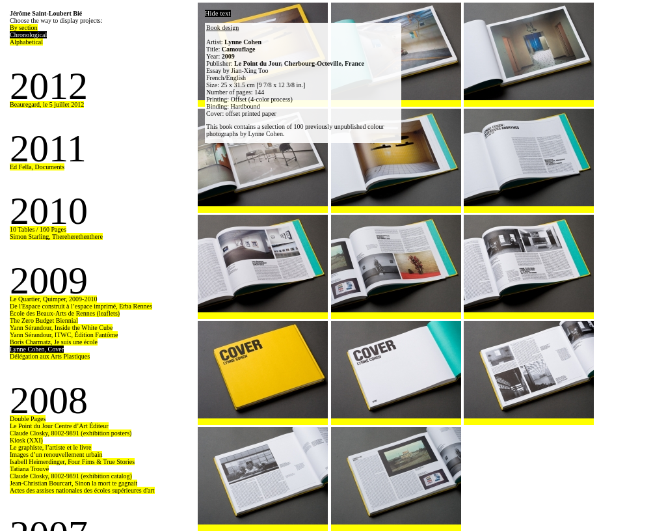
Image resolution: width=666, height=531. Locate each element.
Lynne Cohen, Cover (37, 349)
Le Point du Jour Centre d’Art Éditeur (59, 425)
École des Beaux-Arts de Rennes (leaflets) (65, 313)
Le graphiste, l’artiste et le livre (51, 447)
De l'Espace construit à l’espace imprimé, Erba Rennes (81, 306)
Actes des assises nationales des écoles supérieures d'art (82, 490)
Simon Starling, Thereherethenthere (56, 236)
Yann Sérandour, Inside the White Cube (61, 327)
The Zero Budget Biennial (44, 320)
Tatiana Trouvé (29, 468)
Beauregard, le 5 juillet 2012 (47, 104)
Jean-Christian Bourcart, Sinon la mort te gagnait (73, 483)
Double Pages (28, 418)
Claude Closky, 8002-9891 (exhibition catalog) (71, 476)
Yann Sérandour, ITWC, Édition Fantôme (64, 334)
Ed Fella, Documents (37, 166)
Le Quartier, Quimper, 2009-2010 (53, 299)
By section (24, 27)
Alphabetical (26, 42)
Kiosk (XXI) (26, 440)
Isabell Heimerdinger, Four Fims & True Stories (72, 461)
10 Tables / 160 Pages (38, 229)
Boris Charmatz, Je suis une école (54, 342)
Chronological (28, 34)
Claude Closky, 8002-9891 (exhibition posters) (70, 433)
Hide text (218, 13)
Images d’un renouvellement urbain (56, 454)
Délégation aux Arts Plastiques (50, 356)
